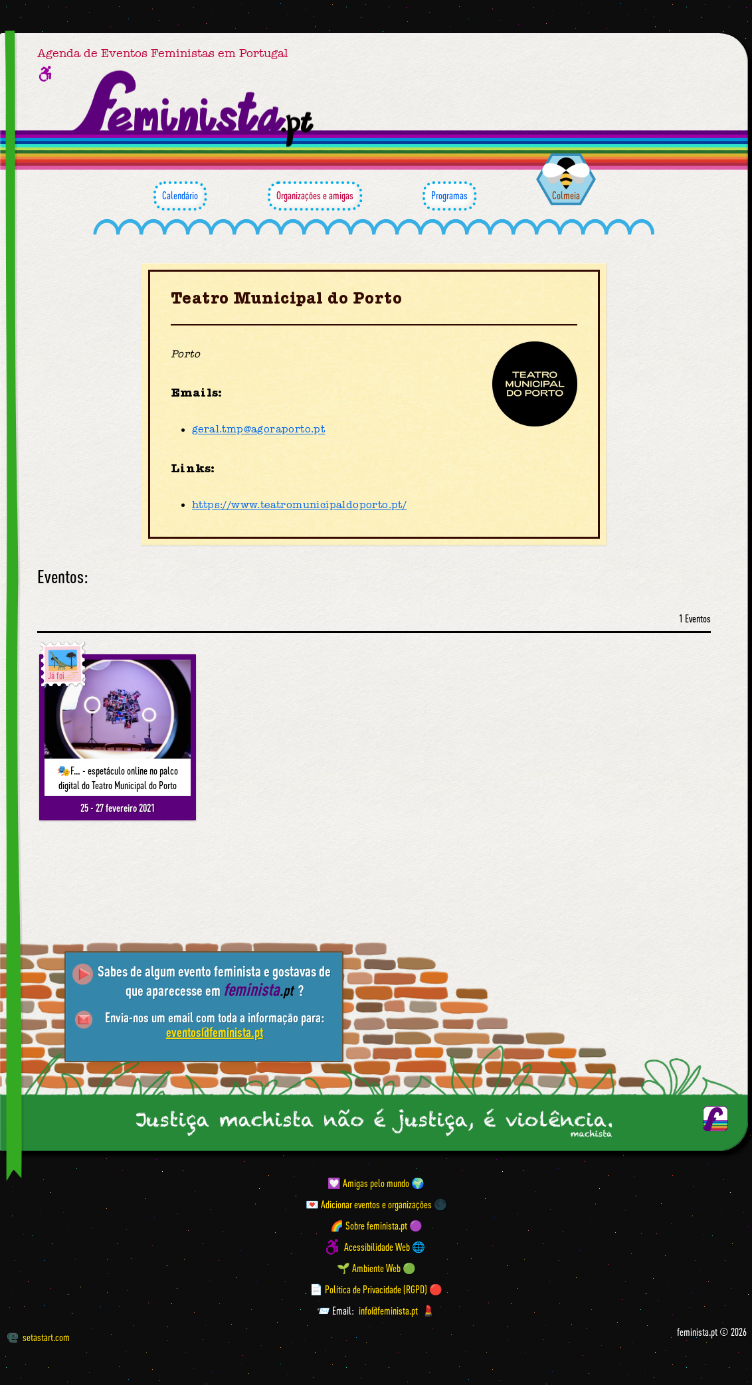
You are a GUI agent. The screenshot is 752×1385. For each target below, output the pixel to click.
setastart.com (38, 1337)
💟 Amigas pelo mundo (368, 1183)
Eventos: (62, 577)
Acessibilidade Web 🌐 (384, 1247)
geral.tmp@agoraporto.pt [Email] (258, 430)
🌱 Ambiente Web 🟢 (376, 1268)
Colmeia (566, 195)
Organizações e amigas (315, 196)
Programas (449, 196)
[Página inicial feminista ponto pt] (194, 108)
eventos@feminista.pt (214, 1032)
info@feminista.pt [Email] (388, 1311)
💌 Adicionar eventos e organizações (369, 1204)
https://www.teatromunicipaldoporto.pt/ (299, 505)
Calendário (180, 196)
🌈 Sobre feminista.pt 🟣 (376, 1226)
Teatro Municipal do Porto (286, 298)
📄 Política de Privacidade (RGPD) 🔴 (376, 1289)
